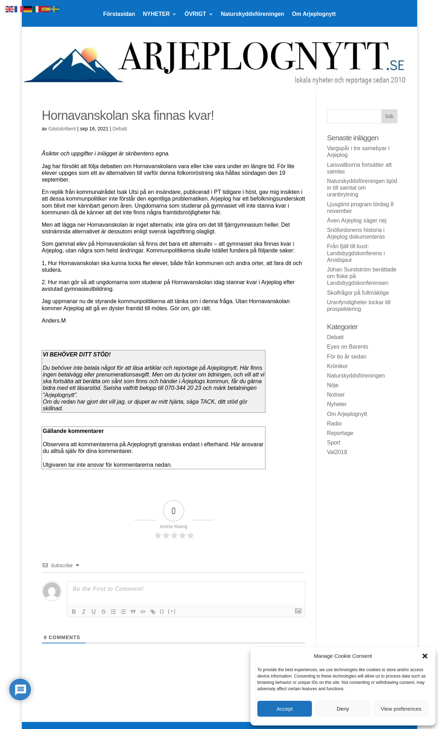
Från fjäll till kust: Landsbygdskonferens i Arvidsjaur (356, 253)
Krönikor (337, 366)
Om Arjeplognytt (314, 14)
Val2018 (337, 452)
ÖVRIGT (195, 14)
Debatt (120, 128)
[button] (424, 656)
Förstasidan (119, 14)
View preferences (401, 709)
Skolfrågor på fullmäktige (358, 293)
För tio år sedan (346, 357)
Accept (285, 709)
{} (161, 611)
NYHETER (156, 14)
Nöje (333, 385)
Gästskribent (62, 128)
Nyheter (337, 404)
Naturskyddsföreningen (252, 14)
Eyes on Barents (347, 347)
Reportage (340, 433)
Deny (343, 709)
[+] (172, 611)
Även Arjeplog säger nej (357, 220)
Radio (334, 424)
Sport (333, 443)
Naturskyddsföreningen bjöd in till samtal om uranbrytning (362, 187)
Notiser (336, 395)
